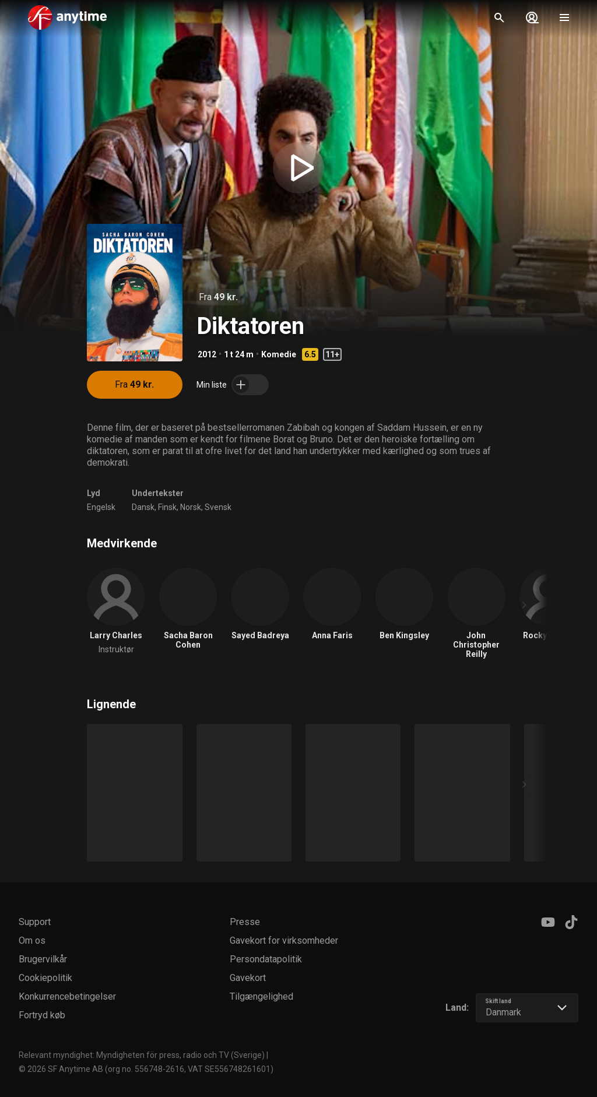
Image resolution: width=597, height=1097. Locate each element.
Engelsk (101, 507)
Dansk (143, 507)
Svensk (218, 507)
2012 (207, 354)
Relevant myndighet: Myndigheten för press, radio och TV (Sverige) (142, 1055)
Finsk (167, 507)
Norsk (190, 507)
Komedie (278, 354)
